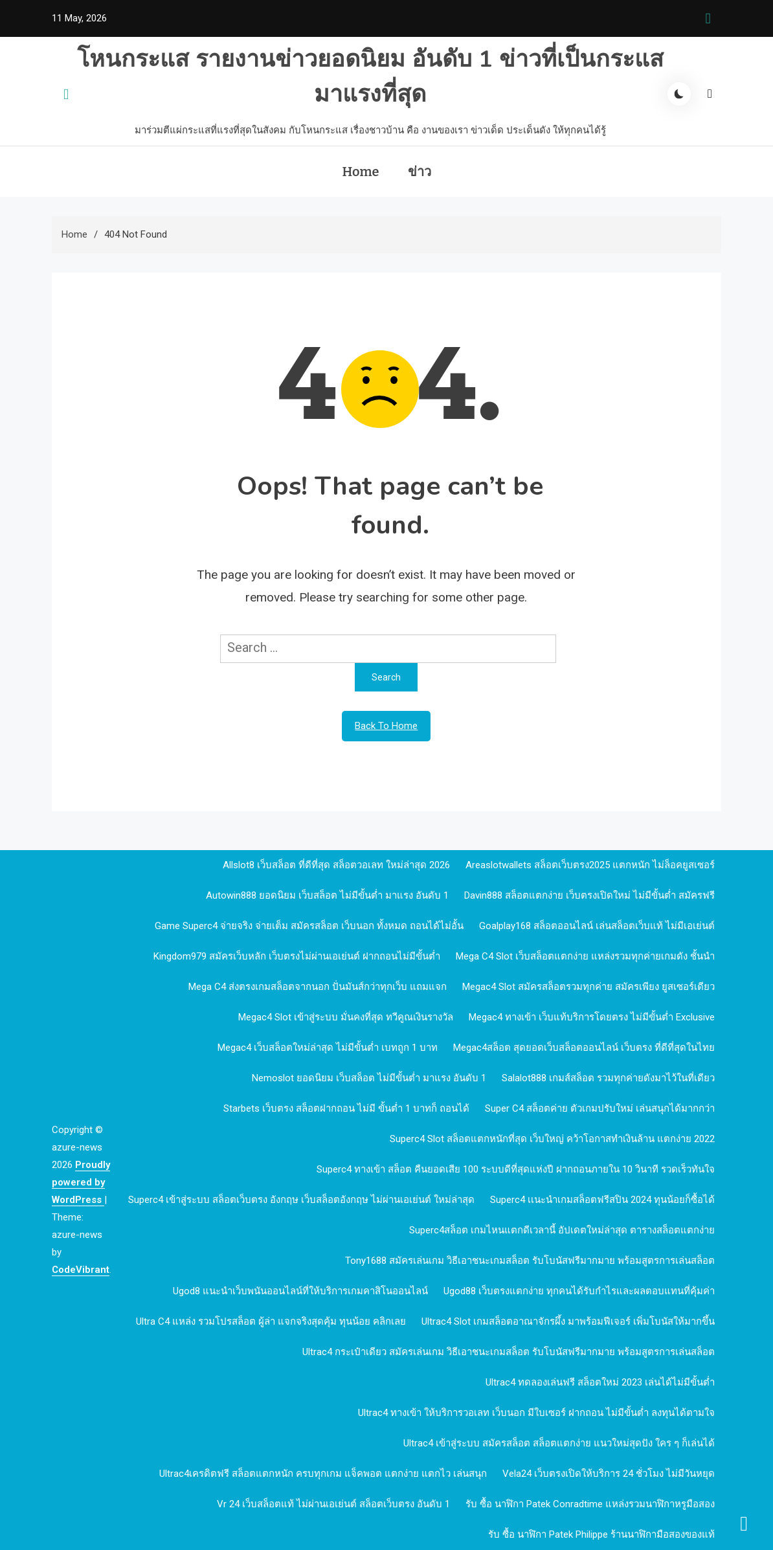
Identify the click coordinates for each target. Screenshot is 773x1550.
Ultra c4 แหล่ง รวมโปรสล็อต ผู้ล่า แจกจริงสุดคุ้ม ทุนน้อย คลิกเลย (271, 1321)
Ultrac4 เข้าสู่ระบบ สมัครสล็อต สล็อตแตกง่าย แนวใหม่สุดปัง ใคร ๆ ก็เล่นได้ (559, 1443)
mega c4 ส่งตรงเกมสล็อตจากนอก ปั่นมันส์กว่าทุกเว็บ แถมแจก (317, 987)
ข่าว (419, 171)
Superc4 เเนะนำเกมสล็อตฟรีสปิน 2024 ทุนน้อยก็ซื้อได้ (602, 1200)
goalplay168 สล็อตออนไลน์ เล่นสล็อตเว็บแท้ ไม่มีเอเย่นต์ (597, 926)
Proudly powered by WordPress (81, 1182)
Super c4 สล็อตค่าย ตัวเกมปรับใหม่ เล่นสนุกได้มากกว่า (600, 1108)
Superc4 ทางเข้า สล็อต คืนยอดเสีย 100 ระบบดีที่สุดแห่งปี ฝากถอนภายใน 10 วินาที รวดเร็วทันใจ (516, 1169)
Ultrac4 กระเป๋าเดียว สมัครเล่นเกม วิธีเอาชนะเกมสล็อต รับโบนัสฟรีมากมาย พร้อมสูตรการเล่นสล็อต (508, 1352)
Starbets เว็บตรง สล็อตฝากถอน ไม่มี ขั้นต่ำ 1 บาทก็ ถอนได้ (346, 1108)
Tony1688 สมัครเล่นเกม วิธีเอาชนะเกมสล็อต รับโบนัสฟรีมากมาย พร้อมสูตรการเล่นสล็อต (530, 1260)
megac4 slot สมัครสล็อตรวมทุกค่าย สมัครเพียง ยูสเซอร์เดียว (588, 987)
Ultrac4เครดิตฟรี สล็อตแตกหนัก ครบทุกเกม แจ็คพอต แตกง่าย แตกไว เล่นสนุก (323, 1473)
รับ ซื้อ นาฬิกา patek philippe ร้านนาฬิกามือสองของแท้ (601, 1534)
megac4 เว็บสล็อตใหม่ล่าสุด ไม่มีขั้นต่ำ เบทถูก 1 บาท (328, 1047)
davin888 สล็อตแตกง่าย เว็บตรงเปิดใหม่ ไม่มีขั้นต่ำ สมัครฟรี (589, 895)
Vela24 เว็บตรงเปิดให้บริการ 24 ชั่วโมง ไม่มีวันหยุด (608, 1473)
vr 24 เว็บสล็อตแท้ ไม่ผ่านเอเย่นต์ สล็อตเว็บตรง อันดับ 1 (333, 1504)
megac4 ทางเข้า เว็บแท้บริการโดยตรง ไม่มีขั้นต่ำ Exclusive (592, 1017)
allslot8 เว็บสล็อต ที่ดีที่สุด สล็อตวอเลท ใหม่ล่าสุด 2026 (336, 865)
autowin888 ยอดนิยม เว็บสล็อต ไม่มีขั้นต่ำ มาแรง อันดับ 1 (327, 895)
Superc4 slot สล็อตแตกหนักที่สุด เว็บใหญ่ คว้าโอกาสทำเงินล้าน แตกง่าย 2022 (552, 1139)
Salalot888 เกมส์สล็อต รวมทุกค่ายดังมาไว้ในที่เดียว (608, 1078)
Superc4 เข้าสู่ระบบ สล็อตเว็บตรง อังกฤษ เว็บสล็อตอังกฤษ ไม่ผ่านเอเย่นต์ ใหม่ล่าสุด (301, 1200)
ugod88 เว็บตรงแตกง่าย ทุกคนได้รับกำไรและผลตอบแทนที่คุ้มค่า (579, 1291)
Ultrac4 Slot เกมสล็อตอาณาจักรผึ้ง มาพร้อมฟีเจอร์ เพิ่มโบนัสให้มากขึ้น (568, 1321)
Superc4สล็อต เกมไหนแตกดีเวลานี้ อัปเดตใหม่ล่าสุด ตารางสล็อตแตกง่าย (562, 1230)
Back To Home (386, 726)
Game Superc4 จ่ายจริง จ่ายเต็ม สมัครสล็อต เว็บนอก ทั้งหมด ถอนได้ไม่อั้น (309, 926)
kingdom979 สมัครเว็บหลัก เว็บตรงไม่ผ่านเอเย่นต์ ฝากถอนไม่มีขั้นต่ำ (296, 956)
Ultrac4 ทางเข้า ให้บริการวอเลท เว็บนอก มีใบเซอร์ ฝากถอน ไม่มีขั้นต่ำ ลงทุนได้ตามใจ (536, 1413)
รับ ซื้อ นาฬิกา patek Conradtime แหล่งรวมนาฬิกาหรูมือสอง (590, 1504)
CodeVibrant (80, 1269)
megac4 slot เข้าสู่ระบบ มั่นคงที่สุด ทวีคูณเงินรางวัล (345, 1017)
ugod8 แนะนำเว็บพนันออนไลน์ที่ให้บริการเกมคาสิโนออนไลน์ (300, 1291)
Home (360, 171)
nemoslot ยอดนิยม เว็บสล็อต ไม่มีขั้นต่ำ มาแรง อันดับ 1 (369, 1078)
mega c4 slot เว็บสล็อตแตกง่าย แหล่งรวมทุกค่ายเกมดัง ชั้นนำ (585, 956)
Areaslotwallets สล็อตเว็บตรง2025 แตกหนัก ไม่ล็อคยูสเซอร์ (590, 865)
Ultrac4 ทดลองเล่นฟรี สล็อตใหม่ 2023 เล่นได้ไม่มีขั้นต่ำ (600, 1382)
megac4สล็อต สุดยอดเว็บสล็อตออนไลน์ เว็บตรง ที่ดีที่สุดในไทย (584, 1047)
